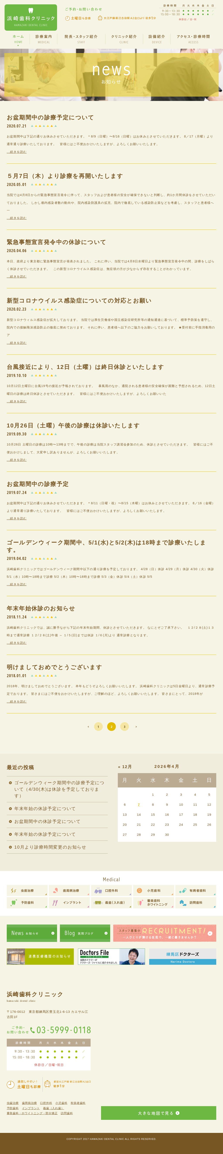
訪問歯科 (67, 1113)
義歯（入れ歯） (53, 1108)
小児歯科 (61, 1103)
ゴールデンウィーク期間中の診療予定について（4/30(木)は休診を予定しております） (59, 789)
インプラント (31, 1108)
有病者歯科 (78, 1103)
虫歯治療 (13, 1103)
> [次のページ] (136, 726)
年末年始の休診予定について (45, 808)
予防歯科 (13, 1108)
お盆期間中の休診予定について (47, 821)
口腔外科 (46, 1103)
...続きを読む (17, 152)
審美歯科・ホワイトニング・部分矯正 (32, 1113)
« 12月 (125, 766)
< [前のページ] (88, 726)
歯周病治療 (29, 1103)
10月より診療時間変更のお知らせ (50, 847)
